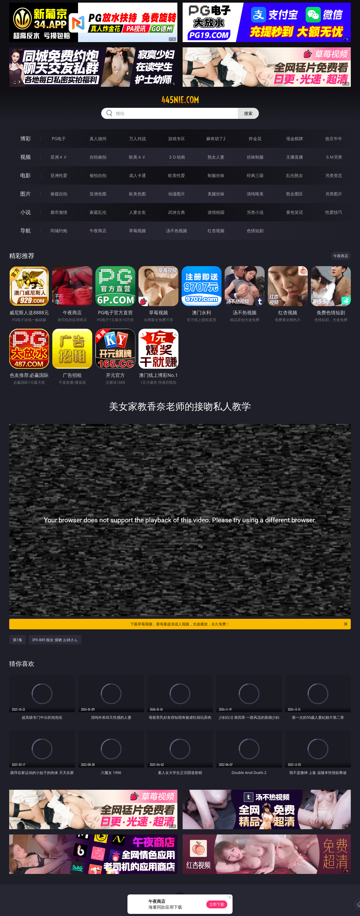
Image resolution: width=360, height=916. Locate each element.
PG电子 (59, 138)
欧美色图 (137, 194)
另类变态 (333, 175)
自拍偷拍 (98, 157)
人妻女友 (137, 212)
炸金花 (255, 138)
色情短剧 (255, 231)
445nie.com (180, 100)
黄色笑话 (294, 212)
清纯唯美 (255, 194)
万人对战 (137, 138)
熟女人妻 (216, 157)
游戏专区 (176, 138)
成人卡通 (137, 175)
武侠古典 (176, 212)
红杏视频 (216, 231)
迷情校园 (216, 212)
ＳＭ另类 (333, 157)
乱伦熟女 (294, 175)
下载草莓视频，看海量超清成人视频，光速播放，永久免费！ (239, 624)
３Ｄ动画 (176, 157)
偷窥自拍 (58, 194)
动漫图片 (176, 194)
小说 (25, 212)
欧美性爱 (176, 175)
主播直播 (294, 157)
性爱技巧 (333, 212)
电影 (25, 175)
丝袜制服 (255, 157)
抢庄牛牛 (333, 138)
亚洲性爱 (58, 175)
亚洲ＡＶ (58, 157)
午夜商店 (98, 231)
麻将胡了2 (215, 138)
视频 (25, 156)
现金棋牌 (294, 138)
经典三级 (255, 175)
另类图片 (333, 194)
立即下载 (216, 904)
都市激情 (58, 212)
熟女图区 (294, 194)
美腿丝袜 (216, 194)
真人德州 (98, 138)
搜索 (248, 113)
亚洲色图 (98, 194)
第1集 (17, 639)
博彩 (25, 138)
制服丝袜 (216, 175)
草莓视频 (137, 231)
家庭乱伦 (98, 212)
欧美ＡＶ (137, 157)
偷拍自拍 (98, 175)
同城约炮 (58, 231)
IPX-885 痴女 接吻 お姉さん (55, 639)
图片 (25, 193)
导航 (25, 230)
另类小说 (255, 212)
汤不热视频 (176, 231)
